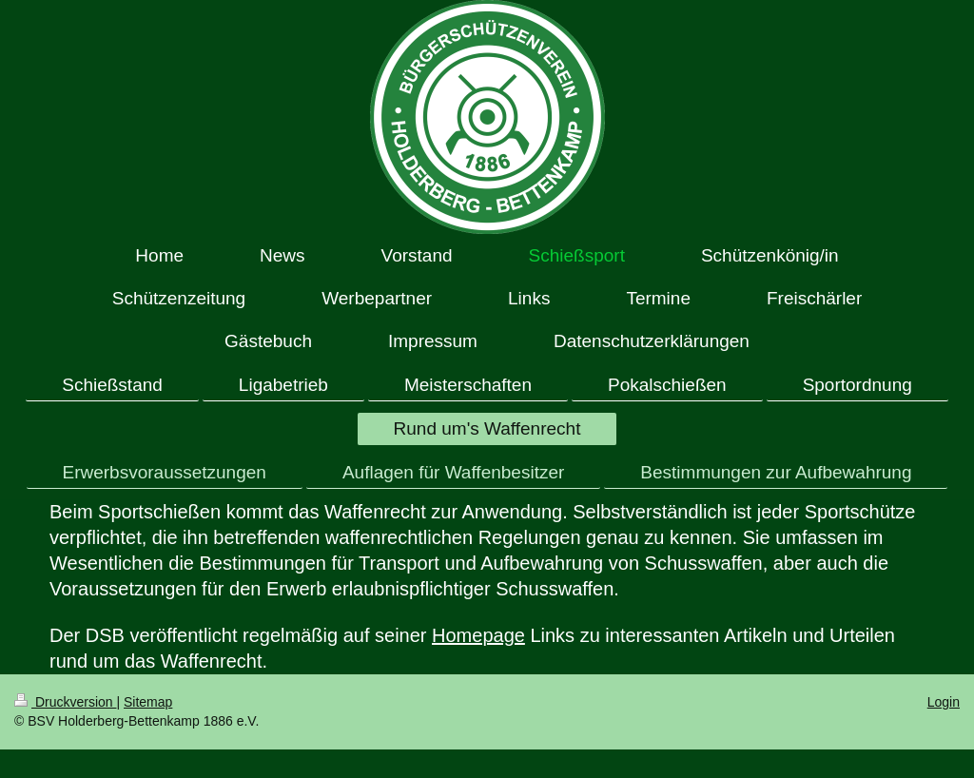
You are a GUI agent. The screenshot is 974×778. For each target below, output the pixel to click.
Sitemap (148, 702)
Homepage (478, 635)
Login (943, 702)
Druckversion (65, 702)
